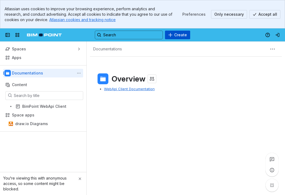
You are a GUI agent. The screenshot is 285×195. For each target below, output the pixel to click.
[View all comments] (272, 159)
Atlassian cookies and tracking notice (82, 19)
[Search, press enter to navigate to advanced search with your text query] (129, 35)
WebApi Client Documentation (129, 89)
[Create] (177, 35)
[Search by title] (47, 95)
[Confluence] (44, 35)
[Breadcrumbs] (107, 49)
